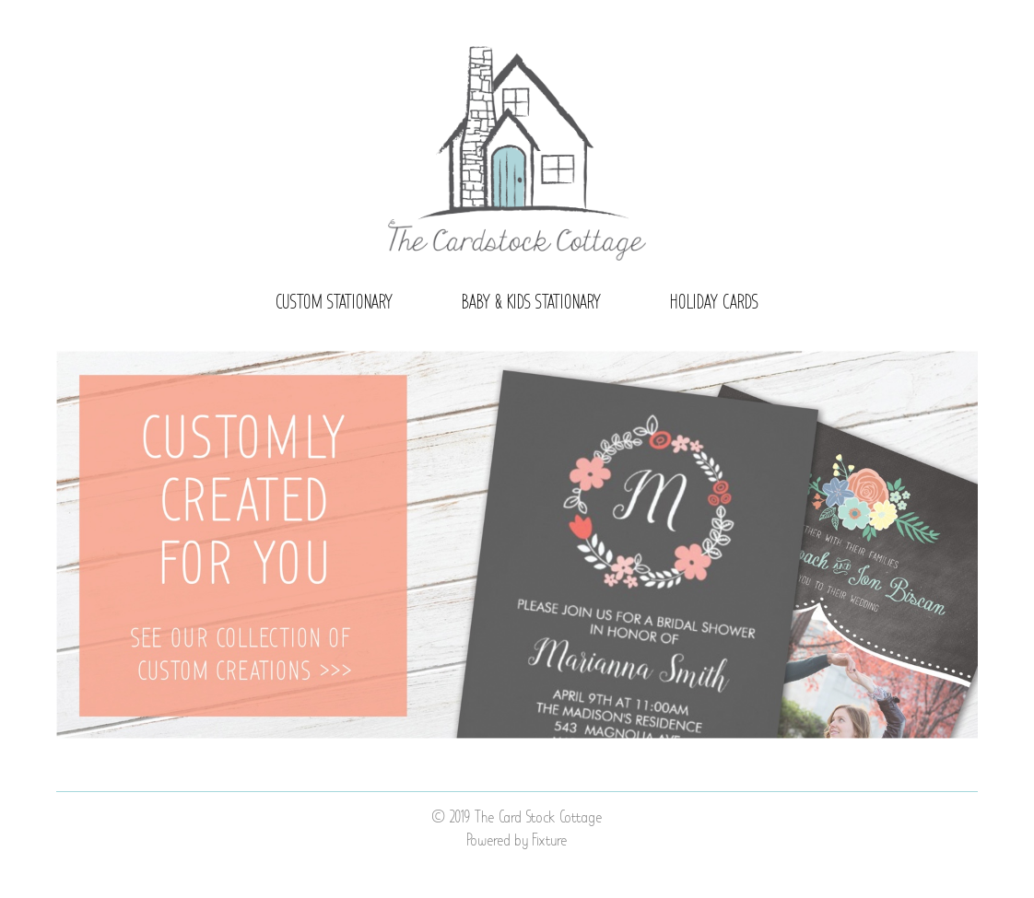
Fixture (550, 840)
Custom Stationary (335, 303)
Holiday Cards (714, 303)
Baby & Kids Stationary (532, 303)
